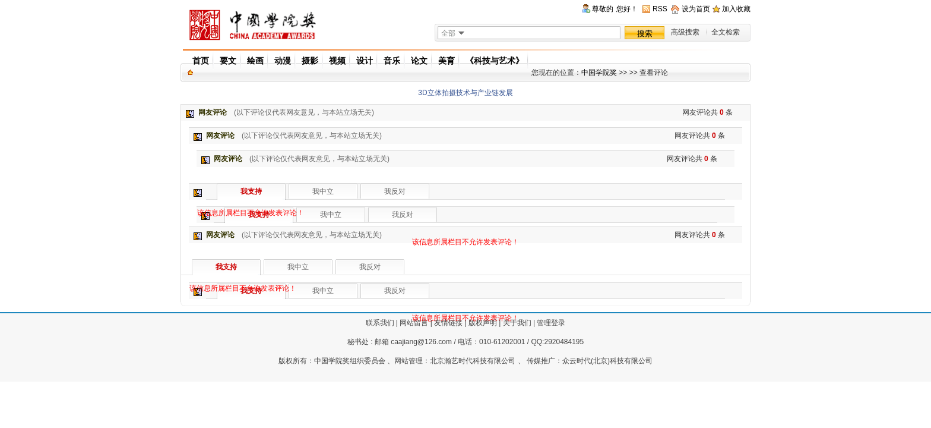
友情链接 (448, 323)
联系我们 (380, 323)
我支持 (251, 191)
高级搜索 (685, 32)
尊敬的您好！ (615, 9)
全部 (448, 33)
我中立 (330, 214)
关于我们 (517, 323)
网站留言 (414, 323)
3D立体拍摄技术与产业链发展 (465, 93)
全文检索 (725, 32)
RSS (660, 9)
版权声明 (482, 323)
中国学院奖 (599, 72)
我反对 (402, 214)
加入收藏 (736, 9)
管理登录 (551, 323)
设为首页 (696, 9)
